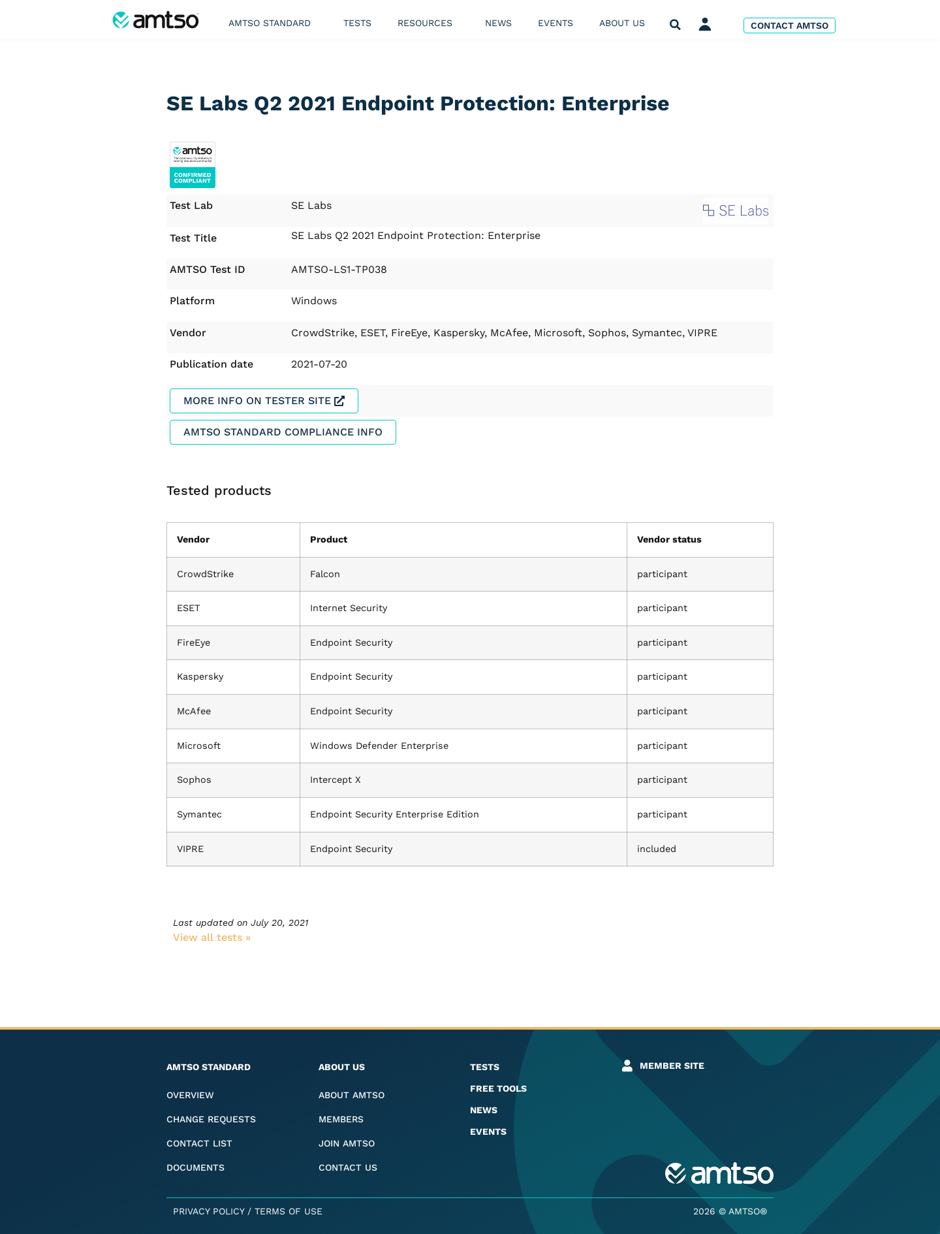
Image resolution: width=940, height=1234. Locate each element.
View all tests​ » (212, 937)
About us (625, 22)
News (498, 23)
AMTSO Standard (272, 22)
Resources (428, 22)
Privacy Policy (208, 1211)
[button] (675, 25)
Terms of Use (288, 1211)
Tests (357, 23)
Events (555, 23)
